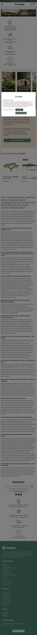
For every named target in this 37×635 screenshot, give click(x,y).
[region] (18, 104)
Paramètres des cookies (8, 109)
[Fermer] (34, 93)
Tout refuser (19, 109)
